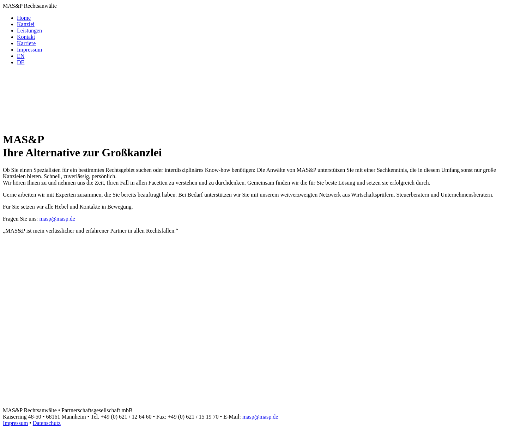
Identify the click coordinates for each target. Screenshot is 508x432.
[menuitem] (20, 56)
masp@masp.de (57, 219)
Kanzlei (26, 24)
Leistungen (29, 31)
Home (24, 18)
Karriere (26, 43)
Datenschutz (47, 423)
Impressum (29, 50)
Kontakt (26, 37)
